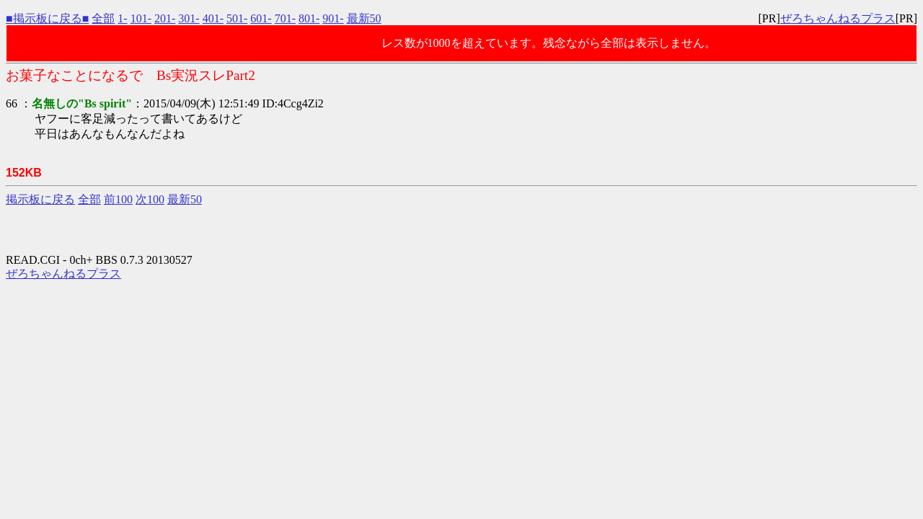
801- (309, 18)
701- (285, 18)
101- (141, 18)
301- (188, 18)
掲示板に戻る (40, 199)
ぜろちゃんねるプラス (838, 18)
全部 (103, 18)
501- (236, 18)
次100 (150, 199)
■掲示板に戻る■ (47, 18)
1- (122, 18)
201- (164, 18)
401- (213, 18)
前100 (118, 199)
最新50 (364, 18)
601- (260, 18)
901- (332, 18)
